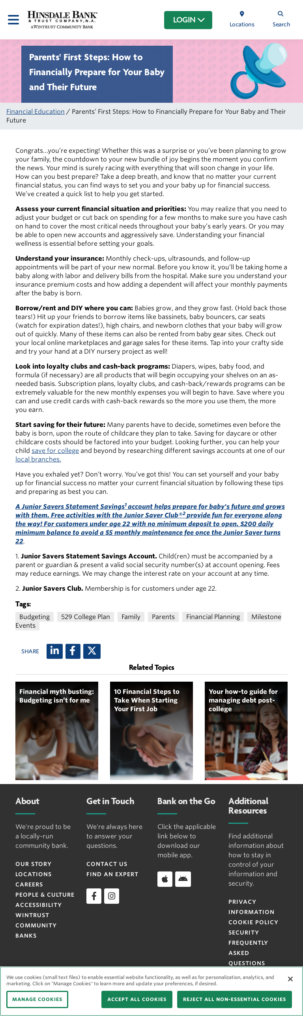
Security (243, 932)
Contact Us (106, 864)
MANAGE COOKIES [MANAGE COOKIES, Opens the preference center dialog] (37, 999)
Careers (29, 884)
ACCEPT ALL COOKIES (136, 999)
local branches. (38, 459)
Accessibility (38, 905)
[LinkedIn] (55, 651)
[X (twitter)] (92, 651)
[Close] (290, 979)
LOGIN (189, 20)
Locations (33, 874)
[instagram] (111, 895)
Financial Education (35, 111)
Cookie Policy (253, 922)
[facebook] (93, 895)
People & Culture (45, 895)
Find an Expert (112, 874)
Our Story (33, 864)
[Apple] (164, 878)
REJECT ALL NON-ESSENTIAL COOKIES (234, 999)
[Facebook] (72, 651)
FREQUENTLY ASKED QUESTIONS (248, 953)
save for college (55, 450)
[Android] (183, 878)
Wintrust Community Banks (36, 925)
